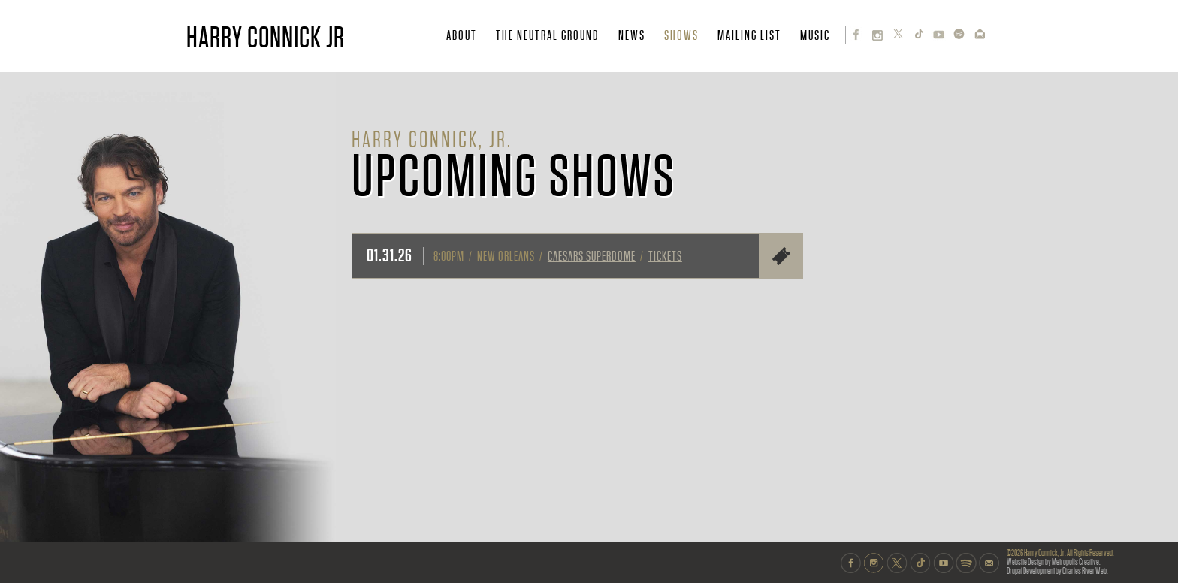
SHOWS (681, 35)
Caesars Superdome (592, 256)
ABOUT (461, 35)
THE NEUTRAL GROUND (548, 35)
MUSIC (815, 35)
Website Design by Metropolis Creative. (1054, 562)
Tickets (665, 256)
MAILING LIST (749, 35)
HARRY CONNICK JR (265, 37)
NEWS (631, 35)
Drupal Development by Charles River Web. (1057, 571)
